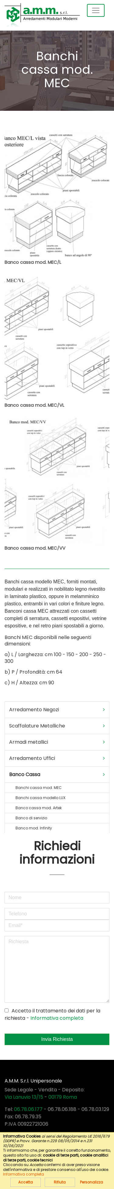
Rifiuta (60, 1182)
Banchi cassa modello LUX (40, 797)
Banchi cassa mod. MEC (39, 787)
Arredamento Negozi (57, 709)
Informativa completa (56, 1018)
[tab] (57, 710)
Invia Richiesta (57, 1039)
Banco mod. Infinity (34, 828)
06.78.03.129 (95, 1109)
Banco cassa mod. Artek (39, 807)
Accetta (25, 1182)
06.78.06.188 (62, 1109)
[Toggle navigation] (96, 10)
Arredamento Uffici (57, 758)
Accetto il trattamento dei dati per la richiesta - (52, 1014)
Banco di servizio (31, 818)
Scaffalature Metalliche (57, 726)
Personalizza (91, 1182)
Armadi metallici (57, 742)
